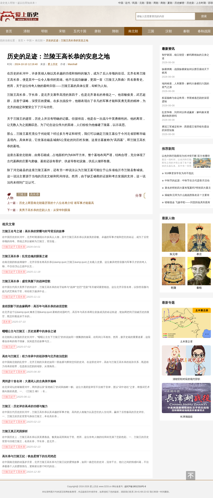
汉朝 (168, 31)
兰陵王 (21, 194)
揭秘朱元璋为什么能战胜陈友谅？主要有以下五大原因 (185, 196)
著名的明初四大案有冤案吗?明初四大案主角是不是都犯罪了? (186, 188)
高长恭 (34, 194)
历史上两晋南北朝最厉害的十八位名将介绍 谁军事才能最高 (56, 202)
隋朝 (115, 31)
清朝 (26, 31)
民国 (134, 2)
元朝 (141, 2)
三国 (151, 31)
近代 (127, 2)
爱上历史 (53, 64)
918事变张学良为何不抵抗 (178, 173)
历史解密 (179, 2)
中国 (120, 2)
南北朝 (133, 31)
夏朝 (169, 2)
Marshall (72, 64)
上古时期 (201, 2)
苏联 (210, 2)
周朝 (155, 2)
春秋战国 (204, 31)
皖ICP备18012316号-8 (135, 486)
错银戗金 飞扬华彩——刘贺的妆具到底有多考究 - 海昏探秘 (186, 203)
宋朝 (62, 31)
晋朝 (148, 2)
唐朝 (97, 31)
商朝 (162, 2)
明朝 (44, 31)
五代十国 (79, 31)
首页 (9, 31)
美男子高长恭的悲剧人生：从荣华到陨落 (44, 210)
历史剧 (190, 2)
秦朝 (186, 31)
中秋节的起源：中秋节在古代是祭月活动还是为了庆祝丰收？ (185, 181)
